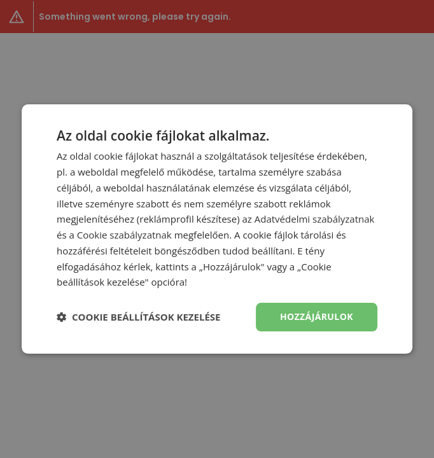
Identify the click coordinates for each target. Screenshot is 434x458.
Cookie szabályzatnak (124, 234)
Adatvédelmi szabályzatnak (315, 218)
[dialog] (217, 229)
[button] (138, 317)
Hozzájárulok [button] (316, 316)
